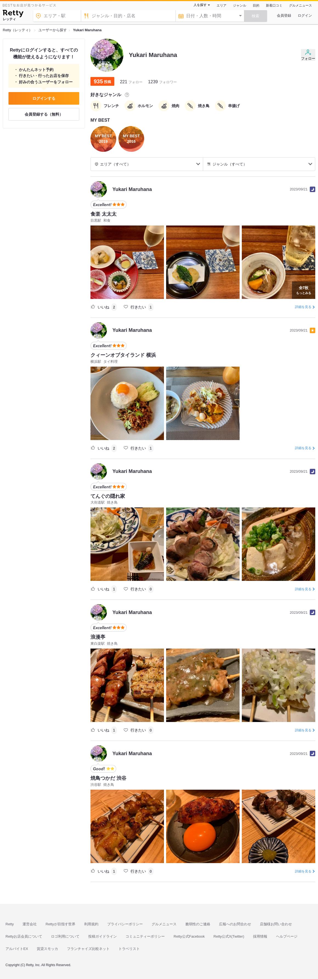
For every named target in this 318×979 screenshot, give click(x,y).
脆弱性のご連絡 (197, 924)
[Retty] (13, 14)
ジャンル (239, 5)
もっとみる (303, 290)
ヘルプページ (286, 936)
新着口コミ (274, 5)
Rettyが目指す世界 (60, 924)
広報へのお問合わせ (235, 924)
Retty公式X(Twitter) (229, 936)
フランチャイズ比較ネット (88, 949)
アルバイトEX (16, 949)
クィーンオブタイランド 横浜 (123, 355)
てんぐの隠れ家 (107, 496)
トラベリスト (129, 949)
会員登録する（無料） (44, 114)
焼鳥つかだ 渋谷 (108, 778)
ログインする (43, 98)
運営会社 (29, 924)
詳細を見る (303, 307)
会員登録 (284, 15)
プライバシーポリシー (125, 924)
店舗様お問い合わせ (276, 924)
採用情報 (260, 936)
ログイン (305, 15)
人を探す (200, 5)
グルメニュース (300, 5)
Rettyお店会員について (23, 936)
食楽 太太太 (103, 214)
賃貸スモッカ (47, 949)
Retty (9, 924)
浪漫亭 (97, 637)
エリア (221, 5)
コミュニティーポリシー (145, 936)
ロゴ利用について (65, 936)
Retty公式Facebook (189, 936)
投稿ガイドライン (102, 936)
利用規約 (91, 924)
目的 (256, 5)
